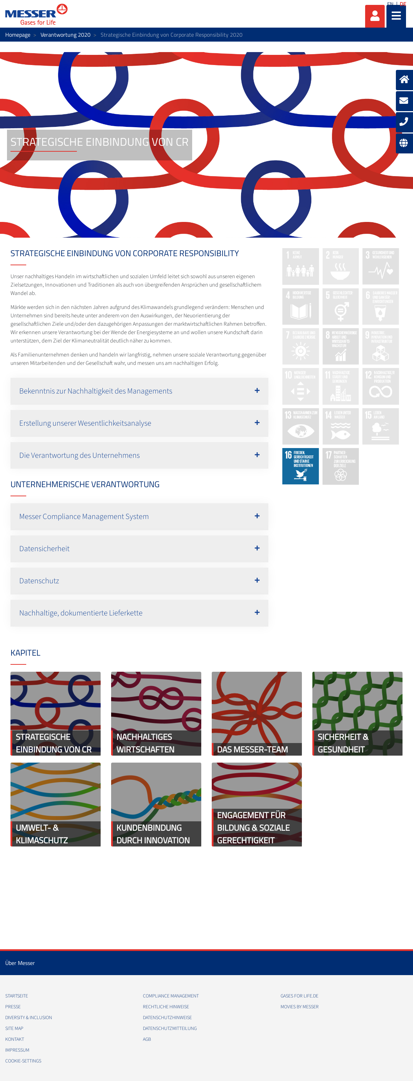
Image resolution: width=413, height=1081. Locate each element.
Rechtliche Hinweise (166, 1006)
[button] (139, 391)
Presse (13, 1006)
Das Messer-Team (252, 749)
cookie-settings (23, 1061)
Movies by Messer (300, 1006)
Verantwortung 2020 (65, 34)
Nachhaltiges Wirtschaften (145, 743)
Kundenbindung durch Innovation (153, 833)
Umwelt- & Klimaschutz (42, 833)
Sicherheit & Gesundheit (343, 743)
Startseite (16, 996)
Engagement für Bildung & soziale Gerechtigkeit (253, 827)
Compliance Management (171, 996)
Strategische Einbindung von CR (54, 743)
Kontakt (14, 1039)
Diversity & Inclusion (28, 1017)
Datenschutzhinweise (167, 1017)
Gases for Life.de (299, 996)
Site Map (14, 1028)
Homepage (17, 34)
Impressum (17, 1050)
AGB (147, 1039)
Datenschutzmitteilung (170, 1028)
